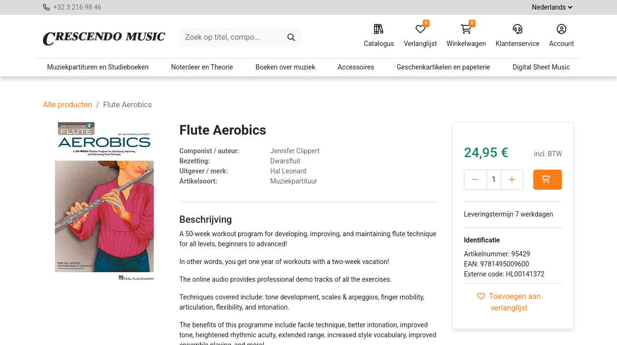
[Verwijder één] (475, 180)
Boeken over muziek (285, 67)
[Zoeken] (291, 37)
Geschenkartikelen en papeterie (443, 67)
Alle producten (67, 104)
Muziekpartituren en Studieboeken (97, 67)
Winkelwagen (466, 35)
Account (561, 35)
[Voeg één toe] (512, 180)
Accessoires (356, 67)
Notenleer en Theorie (202, 67)
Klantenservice (518, 35)
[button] (547, 180)
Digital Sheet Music (541, 67)
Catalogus (379, 35)
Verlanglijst (420, 35)
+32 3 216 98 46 (77, 7)
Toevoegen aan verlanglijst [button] (508, 302)
